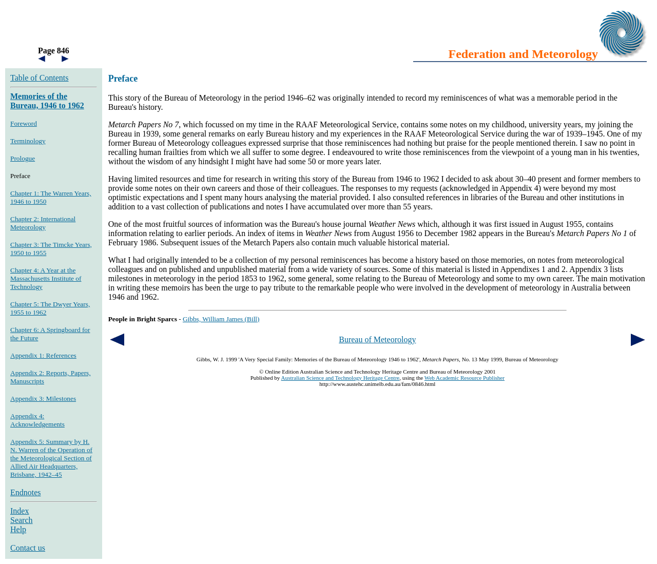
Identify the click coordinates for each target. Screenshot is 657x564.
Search (21, 520)
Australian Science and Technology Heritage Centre (340, 378)
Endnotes (25, 492)
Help (18, 529)
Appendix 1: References (43, 355)
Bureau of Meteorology (377, 339)
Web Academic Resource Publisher (464, 378)
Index (19, 511)
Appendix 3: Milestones (43, 398)
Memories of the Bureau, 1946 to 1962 (47, 101)
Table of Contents (39, 77)
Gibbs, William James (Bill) (221, 319)
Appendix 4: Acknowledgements (37, 420)
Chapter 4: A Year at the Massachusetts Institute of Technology (45, 278)
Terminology (28, 141)
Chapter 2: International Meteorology (42, 223)
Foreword (23, 123)
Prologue (22, 158)
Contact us (27, 547)
